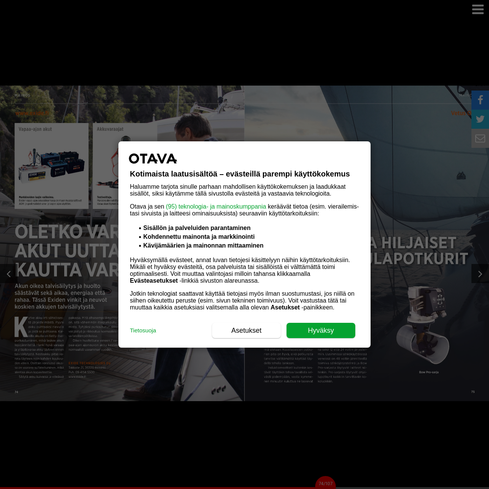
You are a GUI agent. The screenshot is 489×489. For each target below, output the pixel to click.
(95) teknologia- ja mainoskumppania (216, 206)
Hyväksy (321, 330)
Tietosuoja (143, 330)
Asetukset (246, 330)
